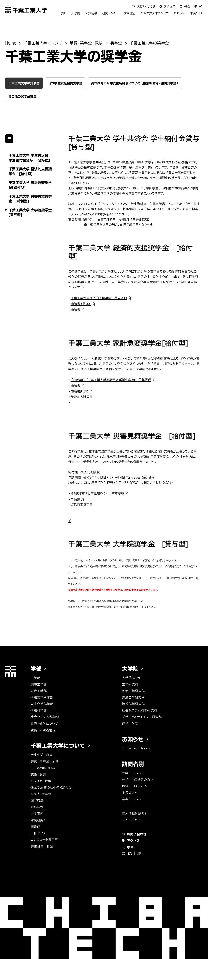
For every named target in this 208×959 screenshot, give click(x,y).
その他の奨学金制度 (22, 96)
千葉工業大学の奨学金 (24, 83)
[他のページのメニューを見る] (9, 138)
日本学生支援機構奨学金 (65, 83)
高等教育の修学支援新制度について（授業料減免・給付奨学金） (135, 83)
